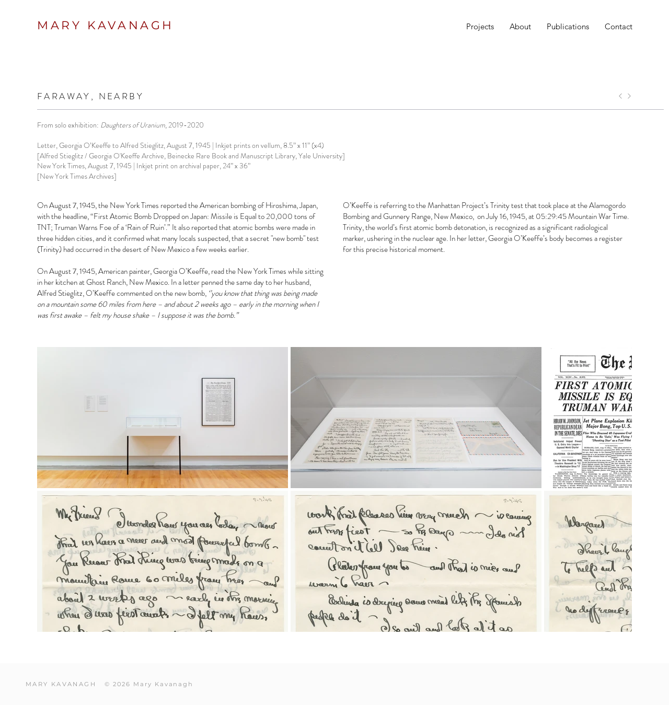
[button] (480, 26)
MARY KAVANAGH (105, 25)
